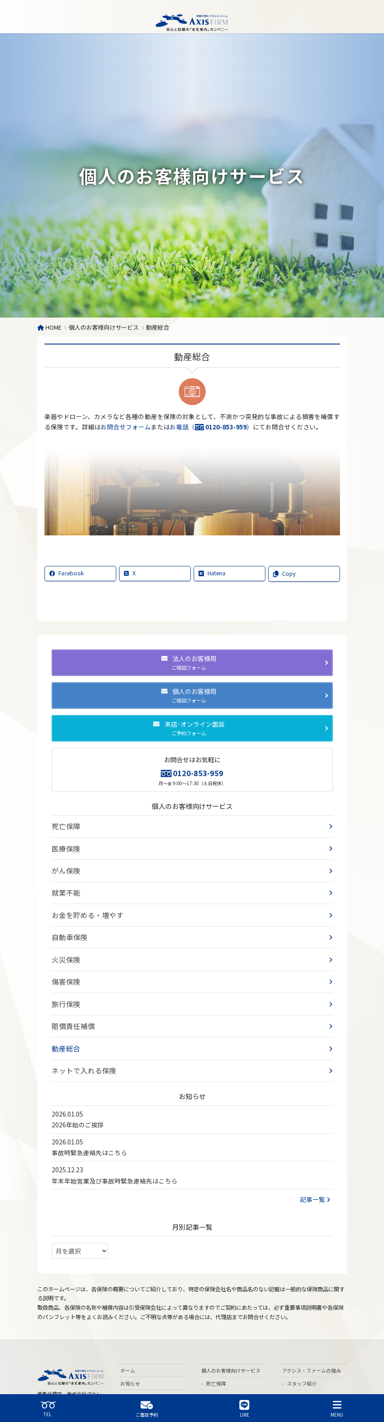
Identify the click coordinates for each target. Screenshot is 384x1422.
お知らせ (130, 1349)
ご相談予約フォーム (142, 1361)
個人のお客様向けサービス (192, 806)
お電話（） (211, 426)
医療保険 (64, 844)
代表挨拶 (297, 1361)
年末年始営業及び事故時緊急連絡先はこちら (114, 1146)
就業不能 (64, 883)
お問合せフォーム (126, 426)
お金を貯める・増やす (83, 902)
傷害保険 (64, 960)
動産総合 (64, 1018)
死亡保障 (64, 824)
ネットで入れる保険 (80, 1037)
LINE (244, 1409)
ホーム (127, 1336)
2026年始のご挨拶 (78, 1090)
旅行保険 (64, 980)
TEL (48, 1408)
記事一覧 (315, 1165)
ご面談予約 (147, 1409)
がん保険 (64, 863)
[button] (192, 662)
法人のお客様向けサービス (150, 1374)
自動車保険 (67, 921)
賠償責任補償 (70, 999)
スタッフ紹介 (302, 1349)
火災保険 (64, 940)
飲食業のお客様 (142, 1387)
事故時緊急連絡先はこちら (89, 1118)
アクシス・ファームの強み (311, 1336)
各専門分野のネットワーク (314, 1379)
